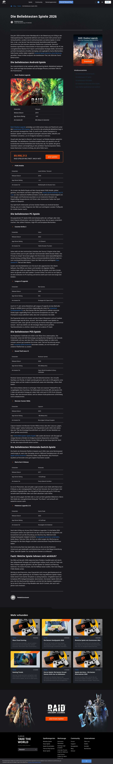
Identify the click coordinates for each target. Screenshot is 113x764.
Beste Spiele (46, 751)
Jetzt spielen (52, 157)
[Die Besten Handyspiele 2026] (56, 634)
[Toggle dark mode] (97, 2)
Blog (14, 6)
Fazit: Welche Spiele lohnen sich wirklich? (88, 87)
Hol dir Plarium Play (66, 2)
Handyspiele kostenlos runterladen (47, 537)
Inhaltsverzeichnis (80, 70)
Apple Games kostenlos (18, 455)
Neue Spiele (46, 744)
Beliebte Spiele (47, 741)
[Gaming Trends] (25, 667)
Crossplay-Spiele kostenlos (22, 344)
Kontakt (86, 746)
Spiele (30, 2)
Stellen (86, 744)
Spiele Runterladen (48, 746)
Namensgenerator (50, 2)
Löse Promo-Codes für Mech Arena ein (62, 756)
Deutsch (22, 749)
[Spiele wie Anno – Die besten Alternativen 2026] (87, 667)
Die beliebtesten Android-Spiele (85, 74)
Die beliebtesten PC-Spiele (83, 77)
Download (88, 61)
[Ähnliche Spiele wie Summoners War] (87, 634)
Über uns (87, 741)
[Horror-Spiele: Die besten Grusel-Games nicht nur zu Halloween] (56, 667)
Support (73, 744)
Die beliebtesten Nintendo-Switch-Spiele (88, 84)
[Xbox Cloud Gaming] (25, 634)
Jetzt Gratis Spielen (56, 719)
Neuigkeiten (74, 746)
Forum (73, 741)
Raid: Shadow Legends (18, 127)
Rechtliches (87, 748)
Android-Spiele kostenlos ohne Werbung (48, 53)
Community (38, 2)
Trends (19, 6)
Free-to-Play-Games (49, 748)
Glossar (73, 751)
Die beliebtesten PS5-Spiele (84, 80)
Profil (107, 2)
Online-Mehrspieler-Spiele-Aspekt (24, 436)
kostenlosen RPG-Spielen (21, 129)
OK (86, 761)
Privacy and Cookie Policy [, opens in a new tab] (34, 762)
